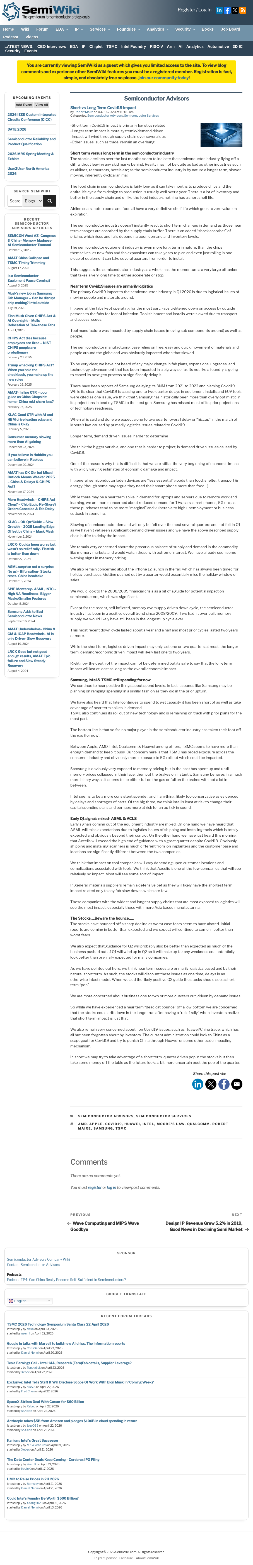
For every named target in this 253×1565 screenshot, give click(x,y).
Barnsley (33, 1484)
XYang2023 (35, 1503)
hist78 (31, 1387)
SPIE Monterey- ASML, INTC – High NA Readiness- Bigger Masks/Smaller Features (32, 594)
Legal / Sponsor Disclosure (114, 1558)
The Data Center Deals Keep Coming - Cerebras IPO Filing (53, 1460)
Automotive (218, 46)
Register (186, 10)
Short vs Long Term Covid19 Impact (103, 107)
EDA (62, 29)
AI (180, 46)
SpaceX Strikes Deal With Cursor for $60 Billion (45, 1402)
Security (185, 29)
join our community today (163, 77)
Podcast (10, 37)
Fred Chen (28, 1391)
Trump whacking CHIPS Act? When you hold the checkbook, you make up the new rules (31, 372)
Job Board (230, 29)
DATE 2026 (17, 129)
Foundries (129, 29)
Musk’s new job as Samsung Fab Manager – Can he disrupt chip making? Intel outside (31, 298)
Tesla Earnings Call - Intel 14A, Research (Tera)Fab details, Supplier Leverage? (69, 1363)
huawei (132, 1124)
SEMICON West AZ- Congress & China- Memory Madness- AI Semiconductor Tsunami (32, 240)
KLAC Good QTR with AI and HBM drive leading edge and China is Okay (30, 419)
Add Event (24, 105)
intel (148, 1124)
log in (111, 1187)
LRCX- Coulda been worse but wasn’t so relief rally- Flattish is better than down (32, 549)
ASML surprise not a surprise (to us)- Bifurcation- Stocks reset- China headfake (31, 571)
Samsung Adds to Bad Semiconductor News (25, 613)
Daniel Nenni (30, 1353)
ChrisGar (33, 1348)
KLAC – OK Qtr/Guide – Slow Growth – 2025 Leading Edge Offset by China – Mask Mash (31, 526)
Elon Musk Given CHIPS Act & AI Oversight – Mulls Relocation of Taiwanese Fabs (32, 320)
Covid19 (113, 1124)
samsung (103, 1128)
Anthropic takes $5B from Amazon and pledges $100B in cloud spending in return (72, 1421)
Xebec (25, 1372)
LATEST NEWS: (18, 46)
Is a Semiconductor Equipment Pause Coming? (29, 278)
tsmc (121, 1128)
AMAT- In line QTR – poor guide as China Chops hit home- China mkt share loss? (31, 397)
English (17, 1301)
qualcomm (198, 1124)
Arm (171, 46)
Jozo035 (32, 1425)
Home (8, 29)
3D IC (238, 46)
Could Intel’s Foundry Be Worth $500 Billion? (42, 1498)
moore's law (171, 1124)
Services (100, 29)
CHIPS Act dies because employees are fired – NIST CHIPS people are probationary (29, 345)
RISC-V (156, 46)
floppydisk (34, 1368)
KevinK (31, 1464)
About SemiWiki (148, 1558)
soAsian (26, 1411)
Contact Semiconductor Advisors (33, 1265)
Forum (42, 29)
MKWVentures (37, 1445)
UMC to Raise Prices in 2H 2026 (33, 1479)
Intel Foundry (133, 46)
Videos (31, 37)
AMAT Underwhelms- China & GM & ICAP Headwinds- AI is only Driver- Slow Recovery (32, 634)
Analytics (158, 29)
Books (208, 29)
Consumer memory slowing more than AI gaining (29, 439)
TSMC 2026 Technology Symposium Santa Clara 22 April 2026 (58, 1324)
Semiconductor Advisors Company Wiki (38, 1259)
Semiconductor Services (141, 115)
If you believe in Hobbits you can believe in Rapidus (30, 457)
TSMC (111, 46)
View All (41, 105)
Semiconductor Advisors (105, 115)
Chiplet (95, 46)
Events (30, 51)
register (95, 1187)
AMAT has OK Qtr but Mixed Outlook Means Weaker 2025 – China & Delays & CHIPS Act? (31, 480)
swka (30, 1329)
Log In (204, 10)
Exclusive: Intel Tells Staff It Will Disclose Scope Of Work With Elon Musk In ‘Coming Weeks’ (80, 1382)
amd (82, 1124)
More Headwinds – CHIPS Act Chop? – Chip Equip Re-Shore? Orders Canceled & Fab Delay (32, 504)
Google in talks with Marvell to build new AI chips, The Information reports (66, 1343)
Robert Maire (83, 112)
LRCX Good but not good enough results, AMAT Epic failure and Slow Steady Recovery (29, 659)
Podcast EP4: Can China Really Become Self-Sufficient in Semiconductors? (66, 1280)
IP (79, 29)
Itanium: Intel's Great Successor (32, 1440)
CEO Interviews (51, 46)
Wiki (25, 29)
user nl (25, 1333)
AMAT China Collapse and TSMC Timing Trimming (28, 260)
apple (96, 1124)
